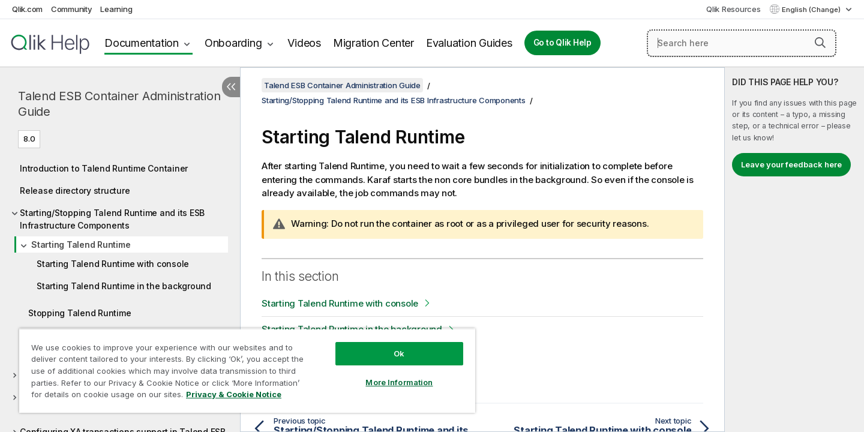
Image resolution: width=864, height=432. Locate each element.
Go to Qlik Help (562, 42)
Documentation (141, 43)
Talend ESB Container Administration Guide (119, 104)
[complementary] (794, 249)
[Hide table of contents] (231, 87)
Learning (116, 9)
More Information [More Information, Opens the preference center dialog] (399, 382)
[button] (820, 43)
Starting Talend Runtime (80, 244)
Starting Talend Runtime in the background (124, 286)
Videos (304, 43)
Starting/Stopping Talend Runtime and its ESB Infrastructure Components (112, 219)
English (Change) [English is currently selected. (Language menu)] (812, 9)
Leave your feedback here (791, 164)
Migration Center (373, 43)
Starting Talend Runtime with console (113, 264)
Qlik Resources (733, 9)
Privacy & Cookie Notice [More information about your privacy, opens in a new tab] (233, 394)
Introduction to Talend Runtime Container (104, 168)
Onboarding (233, 43)
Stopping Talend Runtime (79, 313)
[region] (247, 370)
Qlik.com (27, 9)
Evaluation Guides (469, 43)
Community (71, 9)
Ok (399, 353)
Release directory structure (75, 190)
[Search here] (741, 43)
